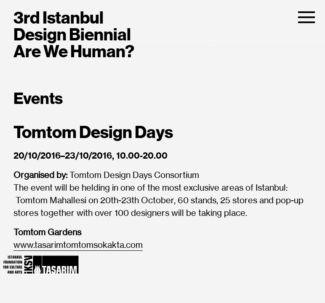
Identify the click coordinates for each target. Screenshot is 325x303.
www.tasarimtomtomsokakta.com (78, 245)
